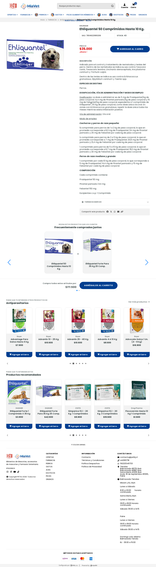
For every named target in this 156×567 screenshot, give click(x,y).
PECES (133, 14)
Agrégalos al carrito (98, 285)
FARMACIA (26, 14)
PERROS (43, 14)
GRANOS (142, 14)
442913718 (123, 460)
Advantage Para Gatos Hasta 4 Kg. (19, 340)
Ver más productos (139, 302)
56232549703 (125, 463)
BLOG (88, 20)
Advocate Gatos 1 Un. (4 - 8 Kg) (136, 340)
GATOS (59, 14)
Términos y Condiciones (93, 460)
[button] (122, 212)
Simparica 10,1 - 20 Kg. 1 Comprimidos (78, 412)
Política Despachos (91, 463)
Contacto (86, 457)
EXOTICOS (118, 14)
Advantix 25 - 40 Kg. (78, 339)
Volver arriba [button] (78, 445)
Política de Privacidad (92, 467)
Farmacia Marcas (92, 202)
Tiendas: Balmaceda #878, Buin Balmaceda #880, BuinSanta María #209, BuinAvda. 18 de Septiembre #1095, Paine (133, 471)
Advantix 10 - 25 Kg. (48, 339)
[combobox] (86, 6)
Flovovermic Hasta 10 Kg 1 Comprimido (136, 412)
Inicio (42, 20)
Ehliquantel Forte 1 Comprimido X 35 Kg (19, 412)
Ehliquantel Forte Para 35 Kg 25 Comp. (49, 412)
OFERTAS (12, 14)
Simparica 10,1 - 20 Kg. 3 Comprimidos (107, 412)
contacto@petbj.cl (127, 457)
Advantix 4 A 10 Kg (107, 339)
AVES (104, 14)
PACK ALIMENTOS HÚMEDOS (81, 14)
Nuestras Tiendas (74, 20)
